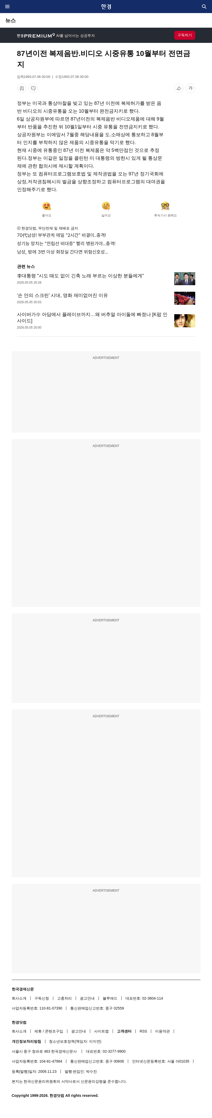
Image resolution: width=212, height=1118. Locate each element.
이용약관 (162, 1031)
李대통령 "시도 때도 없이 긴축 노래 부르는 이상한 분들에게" (80, 275)
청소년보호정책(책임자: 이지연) (75, 1041)
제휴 (38, 1031)
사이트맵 (101, 1031)
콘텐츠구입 (54, 1031)
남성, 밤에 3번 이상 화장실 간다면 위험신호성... (62, 252)
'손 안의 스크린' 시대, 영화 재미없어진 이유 (62, 295)
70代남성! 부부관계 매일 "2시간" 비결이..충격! (61, 235)
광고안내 (87, 998)
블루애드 (110, 998)
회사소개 (19, 998)
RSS (143, 1031)
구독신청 (41, 998)
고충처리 (64, 998)
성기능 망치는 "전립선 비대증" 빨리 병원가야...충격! (66, 243)
